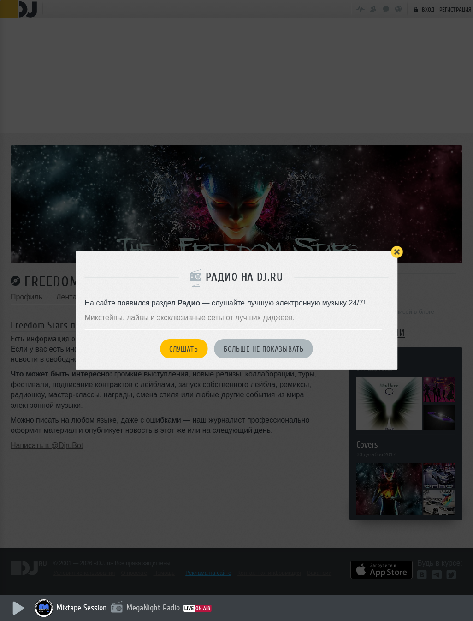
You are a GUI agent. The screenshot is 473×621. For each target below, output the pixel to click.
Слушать (183, 349)
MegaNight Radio (153, 607)
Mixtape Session (81, 607)
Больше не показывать (264, 349)
